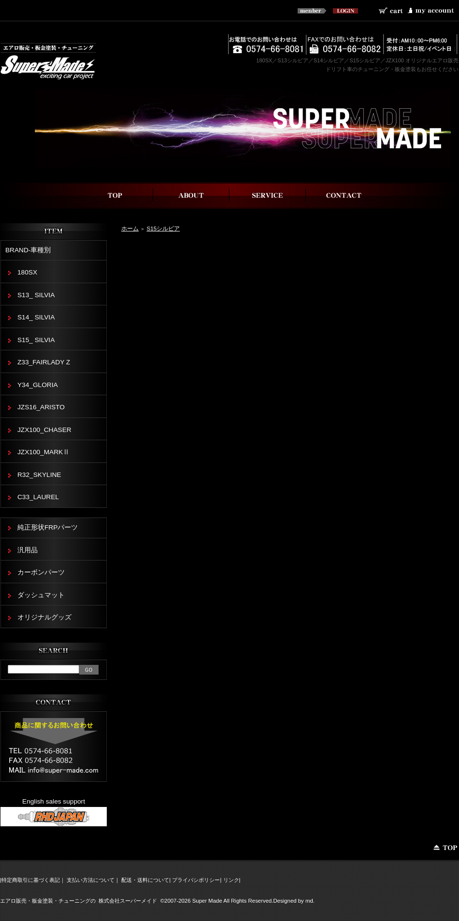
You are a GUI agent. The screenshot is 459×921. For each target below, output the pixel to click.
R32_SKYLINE (39, 474)
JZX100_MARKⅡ (43, 452)
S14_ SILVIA (36, 317)
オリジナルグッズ (44, 617)
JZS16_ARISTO (41, 407)
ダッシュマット (41, 595)
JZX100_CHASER (44, 429)
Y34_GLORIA (37, 385)
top (115, 195)
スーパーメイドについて (191, 195)
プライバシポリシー (196, 880)
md (309, 901)
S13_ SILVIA (36, 295)
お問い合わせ (344, 195)
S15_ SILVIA (36, 340)
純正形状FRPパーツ (47, 527)
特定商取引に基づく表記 (30, 880)
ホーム (130, 228)
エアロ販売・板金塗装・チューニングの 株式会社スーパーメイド (78, 901)
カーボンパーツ (41, 572)
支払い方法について (91, 880)
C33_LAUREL (38, 497)
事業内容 (268, 195)
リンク (231, 880)
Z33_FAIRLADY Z (43, 362)
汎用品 (27, 550)
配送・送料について (145, 880)
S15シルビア (163, 228)
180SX (27, 272)
